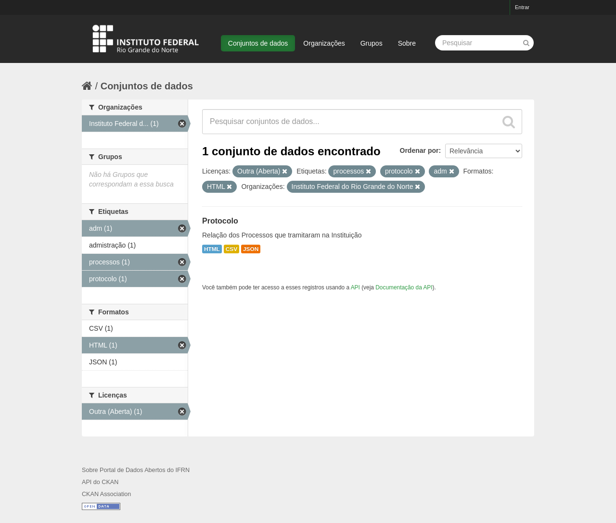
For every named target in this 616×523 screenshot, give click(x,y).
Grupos (371, 43)
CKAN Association (106, 494)
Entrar (522, 7)
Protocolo (220, 221)
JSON (250, 249)
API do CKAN (100, 482)
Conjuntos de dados (258, 43)
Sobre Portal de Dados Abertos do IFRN (136, 470)
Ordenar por (419, 150)
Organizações (324, 43)
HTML (212, 249)
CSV (231, 249)
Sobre (407, 43)
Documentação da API (403, 287)
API (355, 287)
